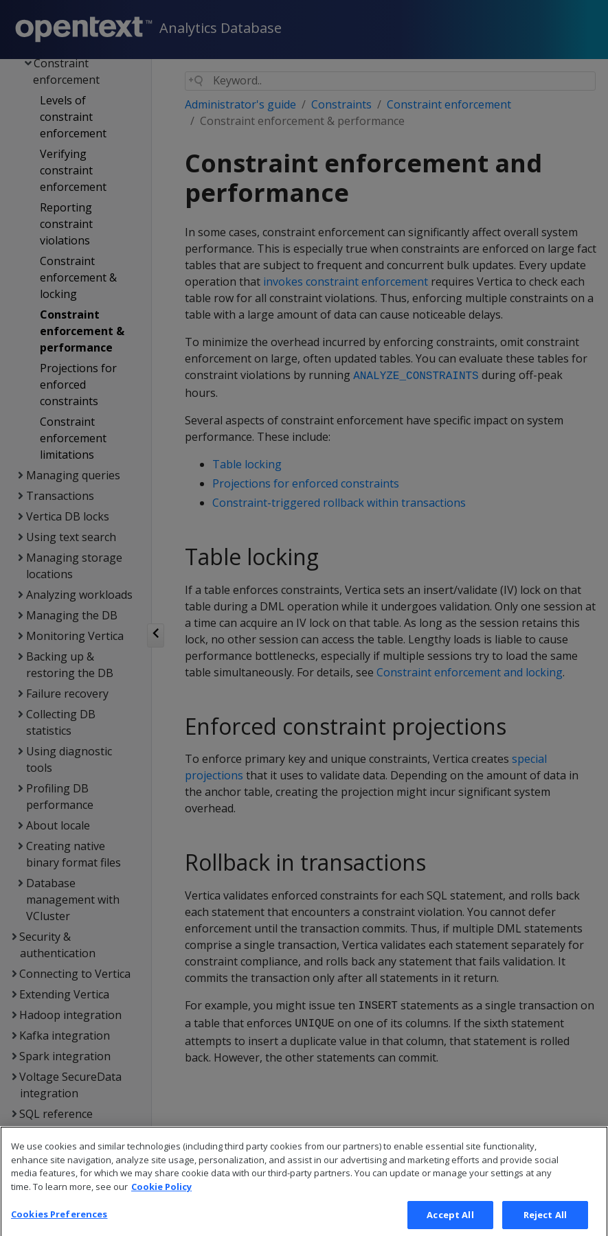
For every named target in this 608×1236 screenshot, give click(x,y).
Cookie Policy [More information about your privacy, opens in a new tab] (161, 1199)
